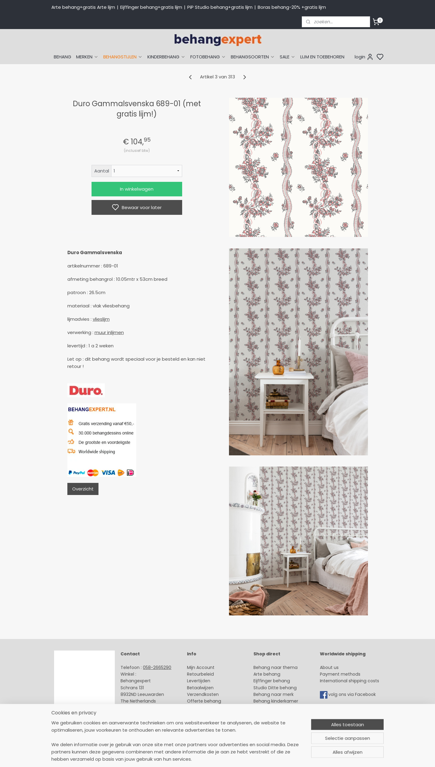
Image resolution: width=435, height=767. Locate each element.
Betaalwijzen (200, 688)
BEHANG (62, 57)
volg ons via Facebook (352, 694)
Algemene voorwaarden (213, 722)
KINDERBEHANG (166, 57)
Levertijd (196, 681)
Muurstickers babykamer (279, 708)
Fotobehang (266, 722)
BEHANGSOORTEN (253, 57)
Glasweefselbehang (274, 715)
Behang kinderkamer (275, 701)
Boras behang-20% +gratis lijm (292, 7)
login (364, 57)
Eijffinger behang (271, 681)
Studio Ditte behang (275, 688)
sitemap (262, 755)
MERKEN (87, 57)
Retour (194, 674)
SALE (287, 57)
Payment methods (340, 674)
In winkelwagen (136, 189)
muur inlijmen (109, 332)
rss (274, 755)
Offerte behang (204, 701)
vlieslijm (101, 319)
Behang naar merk (273, 694)
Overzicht (83, 489)
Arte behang (266, 674)
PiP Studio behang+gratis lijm (220, 7)
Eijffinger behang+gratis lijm (151, 7)
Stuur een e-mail (139, 708)
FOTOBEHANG (208, 57)
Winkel (194, 708)
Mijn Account (200, 667)
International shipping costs (349, 681)
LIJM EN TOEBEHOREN (322, 57)
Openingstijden (137, 715)
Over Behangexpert (208, 715)
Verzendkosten (203, 694)
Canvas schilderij (271, 728)
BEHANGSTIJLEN (123, 57)
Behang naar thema (275, 667)
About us (329, 667)
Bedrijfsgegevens (139, 722)
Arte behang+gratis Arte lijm (83, 7)
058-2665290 (157, 667)
